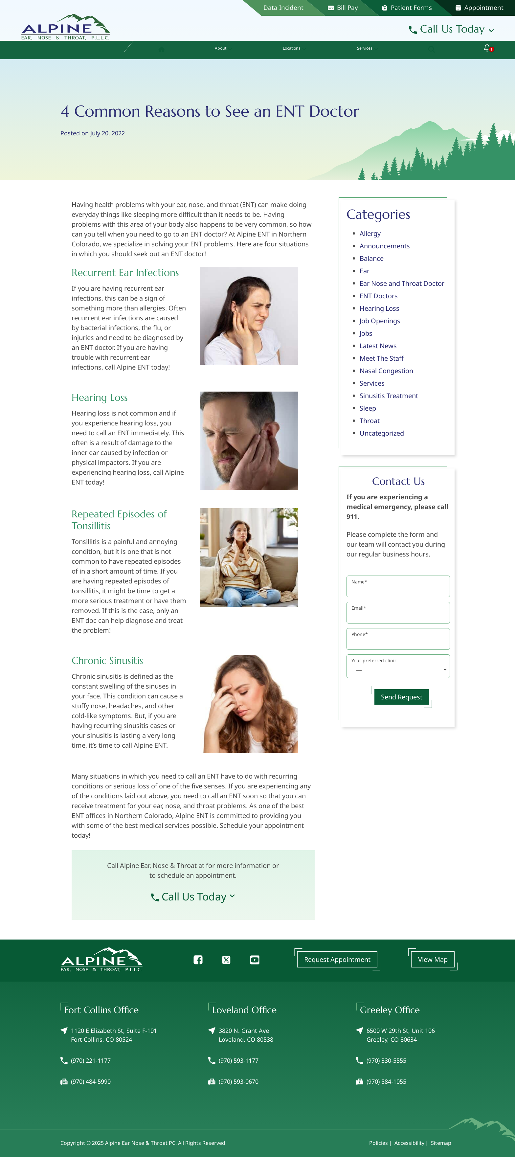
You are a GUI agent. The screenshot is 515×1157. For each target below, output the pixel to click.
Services (372, 383)
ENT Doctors (379, 295)
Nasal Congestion (386, 370)
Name (359, 581)
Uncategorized (382, 433)
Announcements (385, 245)
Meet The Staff (382, 358)
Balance (372, 258)
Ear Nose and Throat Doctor (402, 283)
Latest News (378, 345)
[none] (218, 50)
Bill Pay (343, 7)
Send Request (401, 696)
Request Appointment (337, 959)
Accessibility (409, 1142)
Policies (378, 1142)
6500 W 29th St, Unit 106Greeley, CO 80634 (395, 1035)
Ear (364, 270)
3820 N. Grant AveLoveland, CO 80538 (240, 1035)
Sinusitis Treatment (389, 395)
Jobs (366, 333)
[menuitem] (157, 50)
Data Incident (283, 7)
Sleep (368, 408)
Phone (359, 634)
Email (358, 608)
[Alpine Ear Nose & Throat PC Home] (65, 24)
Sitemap (441, 1142)
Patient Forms (407, 7)
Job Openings (380, 320)
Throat (370, 420)
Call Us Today (446, 28)
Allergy (370, 233)
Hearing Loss (379, 308)
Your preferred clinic (374, 660)
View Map (433, 959)
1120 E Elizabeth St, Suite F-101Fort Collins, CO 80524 (108, 1035)
